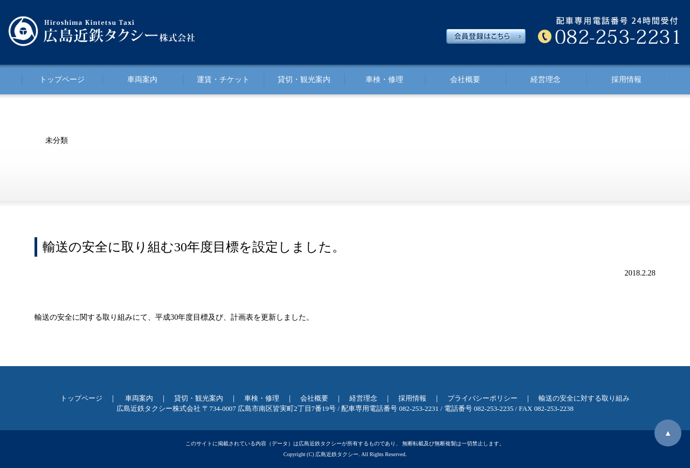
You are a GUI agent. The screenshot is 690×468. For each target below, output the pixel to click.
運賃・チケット (223, 79)
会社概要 (465, 79)
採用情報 (626, 79)
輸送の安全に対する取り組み (584, 398)
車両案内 (142, 79)
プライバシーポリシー (482, 398)
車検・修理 (384, 79)
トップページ (62, 79)
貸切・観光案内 (304, 79)
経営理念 (545, 79)
